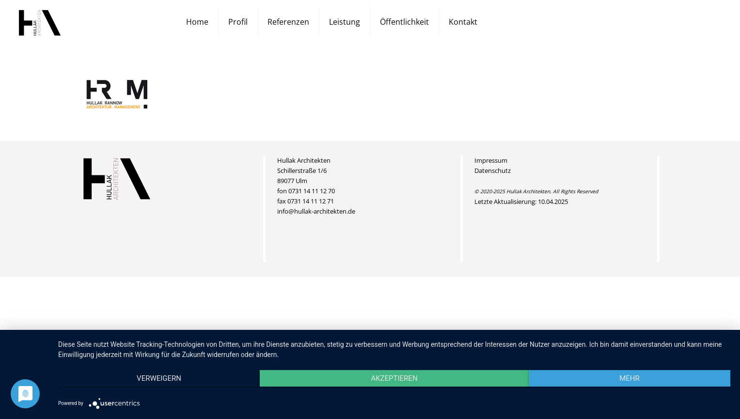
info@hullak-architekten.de (316, 211)
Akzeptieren (394, 378)
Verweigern (159, 378)
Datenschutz (492, 170)
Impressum (490, 160)
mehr (629, 378)
